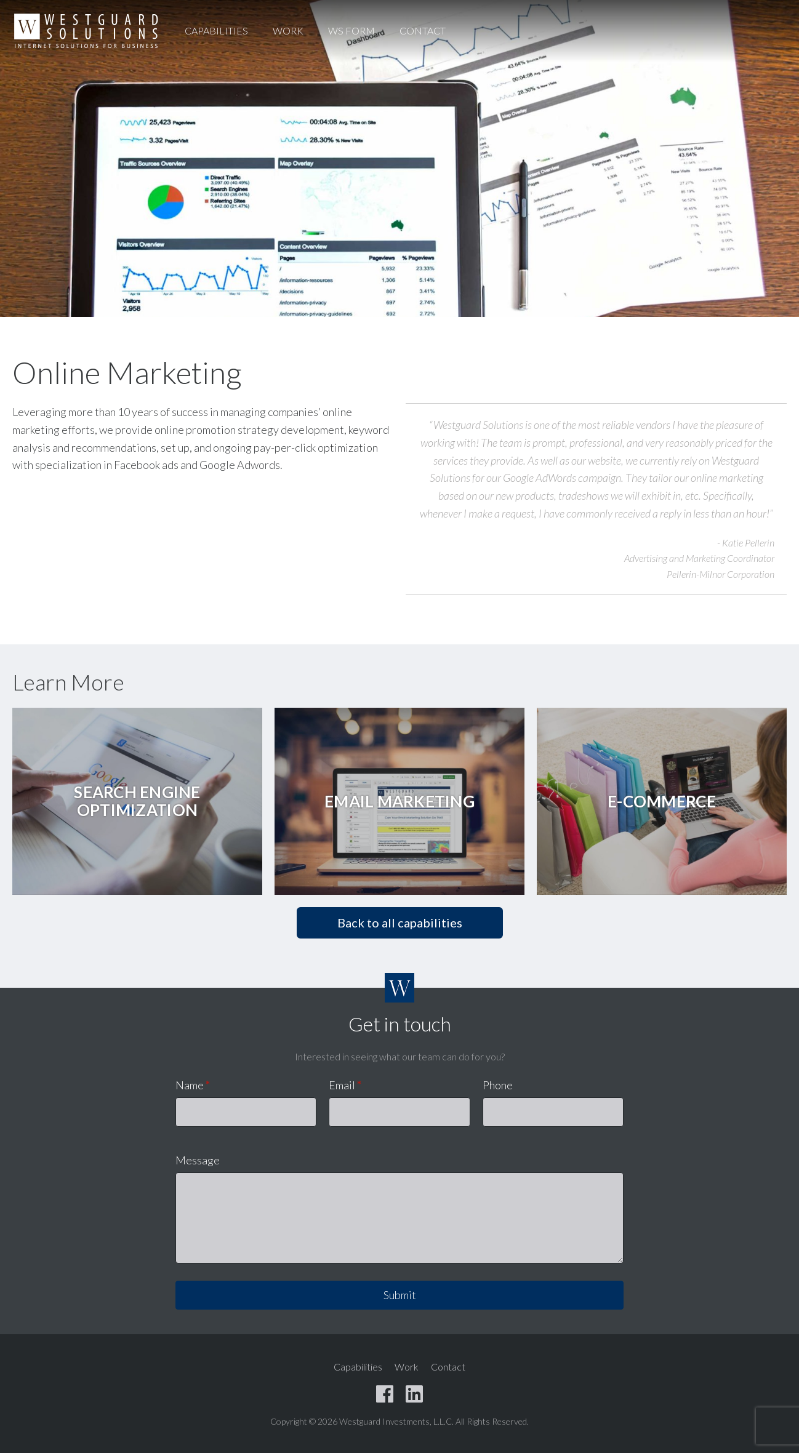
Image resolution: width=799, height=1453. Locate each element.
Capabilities (216, 31)
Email (345, 1085)
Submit (399, 1295)
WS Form (351, 31)
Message (197, 1160)
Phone (498, 1085)
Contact (423, 31)
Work (288, 31)
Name (192, 1085)
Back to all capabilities (399, 922)
